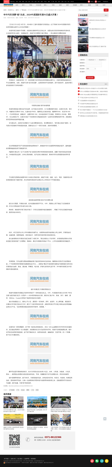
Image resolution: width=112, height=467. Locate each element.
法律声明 (26, 458)
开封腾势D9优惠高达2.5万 (97, 37)
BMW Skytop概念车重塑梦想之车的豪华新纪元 (93, 94)
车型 (53, 5)
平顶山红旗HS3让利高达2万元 (89, 97)
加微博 (99, 1)
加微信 (92, 1)
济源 (26, 1)
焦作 (29, 1)
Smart (22, 390)
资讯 (45, 5)
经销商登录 (105, 1)
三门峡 (52, 1)
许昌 (65, 1)
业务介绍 (13, 458)
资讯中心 (11, 10)
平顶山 (45, 1)
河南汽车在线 (14, 24)
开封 (32, 1)
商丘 (56, 1)
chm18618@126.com (39, 460)
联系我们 (33, 458)
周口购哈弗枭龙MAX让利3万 (97, 29)
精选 (89, 5)
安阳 (20, 1)
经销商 (75, 5)
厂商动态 (23, 10)
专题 (96, 5)
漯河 (39, 1)
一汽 (32, 390)
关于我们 (6, 458)
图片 (67, 5)
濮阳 (49, 1)
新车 (23, 5)
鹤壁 (23, 1)
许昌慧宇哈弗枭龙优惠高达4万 (89, 103)
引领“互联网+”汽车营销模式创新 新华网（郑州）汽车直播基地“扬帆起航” (61, 429)
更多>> (106, 15)
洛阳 (35, 1)
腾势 (28, 390)
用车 (81, 5)
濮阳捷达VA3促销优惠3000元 (88, 116)
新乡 (59, 1)
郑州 (17, 1)
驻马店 (72, 1)
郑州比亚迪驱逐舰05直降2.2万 (89, 106)
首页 (17, 5)
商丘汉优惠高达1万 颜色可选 (97, 46)
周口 (69, 1)
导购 (30, 5)
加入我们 (20, 458)
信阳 (62, 1)
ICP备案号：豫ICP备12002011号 (45, 462)
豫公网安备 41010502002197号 (12, 462)
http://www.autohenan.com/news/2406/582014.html (21, 386)
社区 (104, 5)
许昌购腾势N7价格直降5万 (88, 100)
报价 (60, 5)
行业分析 (38, 5)
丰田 (37, 390)
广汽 (18, 390)
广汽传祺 (11, 390)
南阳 (42, 1)
